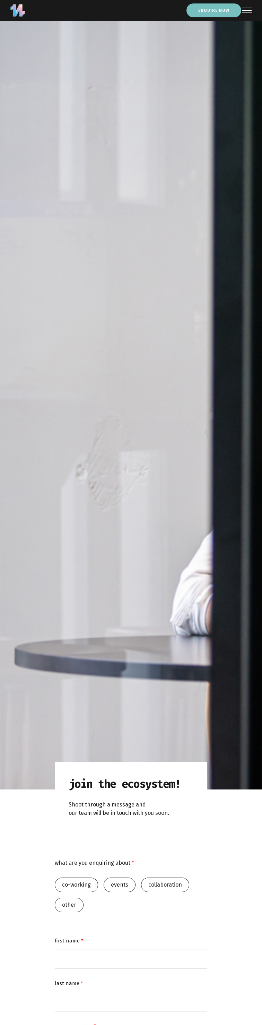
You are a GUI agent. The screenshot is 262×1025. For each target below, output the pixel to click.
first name (69, 941)
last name (69, 983)
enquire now (213, 10)
